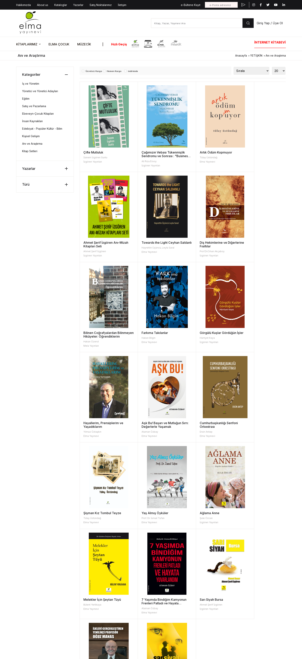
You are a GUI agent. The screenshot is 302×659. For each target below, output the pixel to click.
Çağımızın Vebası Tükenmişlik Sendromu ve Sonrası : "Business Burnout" (156, 156)
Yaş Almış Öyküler (148, 423)
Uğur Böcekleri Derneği (152, 613)
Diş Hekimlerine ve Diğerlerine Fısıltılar (149, 244)
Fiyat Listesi (92, 589)
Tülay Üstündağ (195, 157)
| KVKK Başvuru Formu (56, 620)
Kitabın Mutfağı (249, 576)
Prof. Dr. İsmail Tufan (146, 428)
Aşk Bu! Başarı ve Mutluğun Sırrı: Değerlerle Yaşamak (206, 334)
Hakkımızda (23, 5)
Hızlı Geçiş (119, 44)
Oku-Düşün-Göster (252, 589)
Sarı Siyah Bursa (146, 509)
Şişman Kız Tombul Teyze (102, 423)
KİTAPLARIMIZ (26, 44)
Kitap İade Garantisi (200, 589)
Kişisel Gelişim (31, 136)
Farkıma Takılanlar (251, 242)
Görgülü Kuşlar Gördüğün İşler (105, 333)
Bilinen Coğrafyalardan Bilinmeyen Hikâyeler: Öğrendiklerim (203, 246)
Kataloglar (60, 5)
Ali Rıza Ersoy (142, 161)
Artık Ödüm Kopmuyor (202, 152)
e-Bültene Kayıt (190, 5)
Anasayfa (241, 55)
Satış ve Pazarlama (34, 106)
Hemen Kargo (114, 71)
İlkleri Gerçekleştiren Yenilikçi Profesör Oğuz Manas (208, 511)
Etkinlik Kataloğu (250, 570)
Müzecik (142, 595)
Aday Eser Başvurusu (201, 595)
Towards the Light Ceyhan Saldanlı (102, 244)
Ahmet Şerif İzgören (249, 161)
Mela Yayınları (194, 255)
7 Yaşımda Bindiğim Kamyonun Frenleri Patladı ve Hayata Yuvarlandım (104, 513)
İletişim (122, 5)
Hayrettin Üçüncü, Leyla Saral (99, 251)
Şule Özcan (192, 428)
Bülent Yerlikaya (247, 428)
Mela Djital (143, 632)
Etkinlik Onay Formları (253, 595)
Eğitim (25, 98)
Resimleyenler (197, 576)
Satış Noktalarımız (101, 5)
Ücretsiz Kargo (94, 71)
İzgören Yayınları (92, 161)
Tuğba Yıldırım (194, 518)
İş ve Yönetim (30, 83)
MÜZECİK (84, 44)
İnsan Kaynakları (32, 121)
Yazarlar (78, 5)
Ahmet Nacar (245, 514)
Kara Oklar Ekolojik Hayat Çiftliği (157, 601)
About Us (91, 576)
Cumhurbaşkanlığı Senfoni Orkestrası (257, 334)
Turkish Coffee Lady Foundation (157, 619)
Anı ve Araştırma (276, 55)
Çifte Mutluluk (93, 152)
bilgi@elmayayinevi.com (31, 596)
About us (42, 5)
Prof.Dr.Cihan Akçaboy (147, 251)
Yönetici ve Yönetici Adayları (40, 91)
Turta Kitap (143, 583)
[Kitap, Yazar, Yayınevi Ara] (196, 23)
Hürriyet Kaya (90, 337)
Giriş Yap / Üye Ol (270, 23)
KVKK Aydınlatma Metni (29, 620)
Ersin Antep (244, 341)
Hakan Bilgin (245, 247)
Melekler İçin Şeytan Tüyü (257, 423)
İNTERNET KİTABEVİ (270, 42)
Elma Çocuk (144, 576)
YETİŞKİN (256, 55)
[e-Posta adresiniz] (221, 5)
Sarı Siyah (245, 509)
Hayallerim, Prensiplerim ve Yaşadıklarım (155, 334)
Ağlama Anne (196, 423)
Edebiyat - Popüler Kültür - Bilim (42, 128)
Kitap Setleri (29, 151)
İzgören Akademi (148, 607)
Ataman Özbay (194, 341)
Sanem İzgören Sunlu (95, 157)
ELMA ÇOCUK (59, 44)
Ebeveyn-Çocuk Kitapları (38, 113)
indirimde (133, 71)
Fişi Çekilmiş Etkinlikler (254, 583)
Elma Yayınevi (194, 161)
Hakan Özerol (194, 251)
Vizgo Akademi (146, 626)
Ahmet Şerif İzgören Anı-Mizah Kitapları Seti (256, 154)
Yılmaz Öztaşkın (144, 341)
